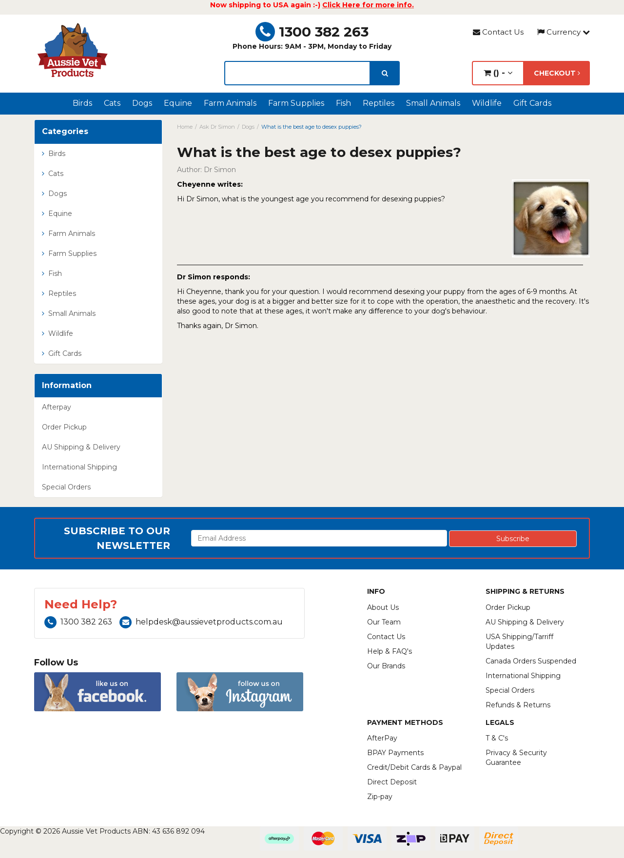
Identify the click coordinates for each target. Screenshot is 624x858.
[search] (385, 73)
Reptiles (378, 103)
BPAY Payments (395, 752)
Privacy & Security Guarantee (516, 757)
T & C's (497, 738)
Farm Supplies (296, 103)
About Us (383, 607)
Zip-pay (379, 796)
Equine (178, 103)
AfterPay (382, 738)
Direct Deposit (392, 782)
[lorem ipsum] (297, 73)
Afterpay (56, 407)
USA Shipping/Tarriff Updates (519, 641)
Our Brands (386, 666)
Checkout (557, 73)
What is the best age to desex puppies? (311, 126)
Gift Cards (532, 103)
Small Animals (433, 103)
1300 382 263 (312, 31)
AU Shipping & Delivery (81, 447)
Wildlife (487, 103)
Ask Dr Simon (217, 126)
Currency (563, 32)
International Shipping (79, 467)
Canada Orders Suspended (531, 661)
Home (185, 126)
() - (498, 73)
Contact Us (498, 32)
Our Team (384, 622)
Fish (343, 103)
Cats (112, 103)
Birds (82, 103)
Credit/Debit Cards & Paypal (414, 767)
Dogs (142, 103)
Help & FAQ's (389, 651)
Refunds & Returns (518, 705)
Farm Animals (230, 103)
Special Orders (66, 487)
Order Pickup (64, 427)
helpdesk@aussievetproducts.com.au (201, 621)
